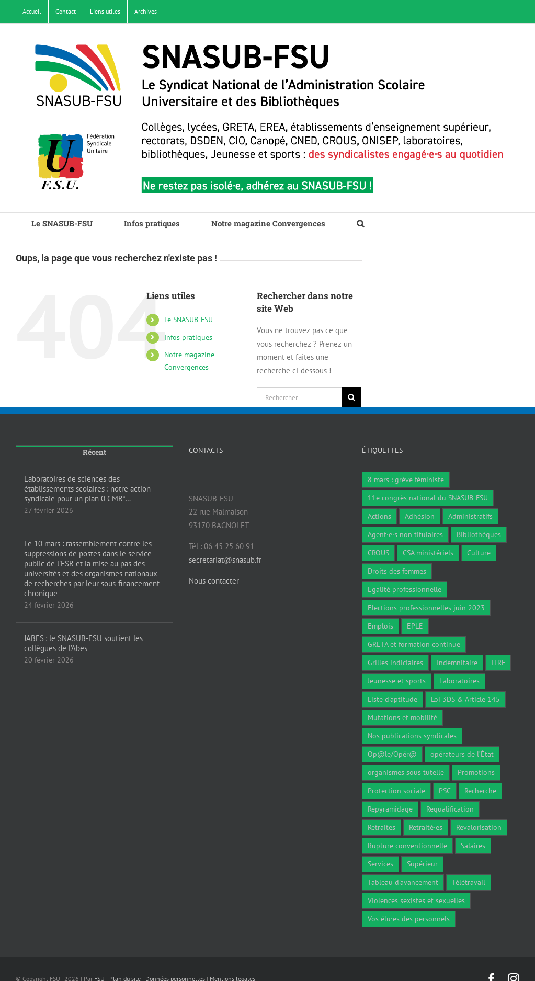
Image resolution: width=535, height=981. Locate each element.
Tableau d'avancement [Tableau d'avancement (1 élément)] (403, 882)
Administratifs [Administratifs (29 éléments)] (470, 516)
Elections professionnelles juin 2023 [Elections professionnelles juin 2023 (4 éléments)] (426, 607)
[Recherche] (351, 397)
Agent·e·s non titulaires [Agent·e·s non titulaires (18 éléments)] (405, 534)
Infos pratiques (188, 337)
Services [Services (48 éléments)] (380, 864)
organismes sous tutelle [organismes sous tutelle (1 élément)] (406, 772)
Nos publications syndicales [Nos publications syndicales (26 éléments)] (412, 735)
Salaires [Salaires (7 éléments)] (473, 845)
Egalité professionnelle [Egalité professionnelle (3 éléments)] (404, 589)
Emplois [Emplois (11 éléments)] (380, 626)
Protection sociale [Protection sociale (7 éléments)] (396, 790)
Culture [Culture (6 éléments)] (479, 552)
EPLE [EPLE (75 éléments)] (415, 626)
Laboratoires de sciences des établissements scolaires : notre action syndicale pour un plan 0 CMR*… (87, 489)
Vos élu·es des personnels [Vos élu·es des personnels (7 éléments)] (409, 918)
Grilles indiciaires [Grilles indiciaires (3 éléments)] (395, 662)
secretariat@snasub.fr (225, 560)
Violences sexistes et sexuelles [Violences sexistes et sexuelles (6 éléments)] (416, 900)
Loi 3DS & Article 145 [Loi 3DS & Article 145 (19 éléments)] (465, 699)
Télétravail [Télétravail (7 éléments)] (468, 882)
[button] (360, 223)
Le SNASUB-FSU (188, 319)
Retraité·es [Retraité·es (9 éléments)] (425, 827)
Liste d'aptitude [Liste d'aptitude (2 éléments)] (392, 699)
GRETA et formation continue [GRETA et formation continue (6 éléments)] (414, 644)
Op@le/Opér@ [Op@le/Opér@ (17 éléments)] (392, 754)
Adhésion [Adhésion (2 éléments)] (420, 516)
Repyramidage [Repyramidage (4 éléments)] (390, 809)
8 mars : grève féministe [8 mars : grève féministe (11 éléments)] (406, 479)
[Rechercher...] (299, 397)
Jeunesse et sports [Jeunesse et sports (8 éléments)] (397, 681)
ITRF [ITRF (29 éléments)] (498, 662)
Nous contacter (214, 581)
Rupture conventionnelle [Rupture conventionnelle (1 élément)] (407, 845)
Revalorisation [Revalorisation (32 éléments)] (479, 827)
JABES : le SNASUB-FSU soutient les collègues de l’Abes (83, 643)
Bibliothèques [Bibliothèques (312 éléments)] (479, 534)
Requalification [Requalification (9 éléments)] (450, 809)
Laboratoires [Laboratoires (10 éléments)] (459, 681)
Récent (94, 452)
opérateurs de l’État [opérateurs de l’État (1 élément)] (462, 754)
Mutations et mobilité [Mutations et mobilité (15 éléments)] (402, 717)
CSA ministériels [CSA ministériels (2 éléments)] (428, 552)
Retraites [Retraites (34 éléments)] (381, 827)
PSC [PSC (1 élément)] (445, 790)
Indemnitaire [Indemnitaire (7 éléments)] (457, 662)
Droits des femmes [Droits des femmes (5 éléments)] (397, 571)
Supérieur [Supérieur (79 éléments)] (422, 864)
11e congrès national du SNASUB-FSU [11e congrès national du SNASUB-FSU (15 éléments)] (428, 498)
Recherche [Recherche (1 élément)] (480, 790)
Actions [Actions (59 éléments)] (379, 516)
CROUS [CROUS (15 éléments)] (378, 552)
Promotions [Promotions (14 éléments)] (476, 772)
